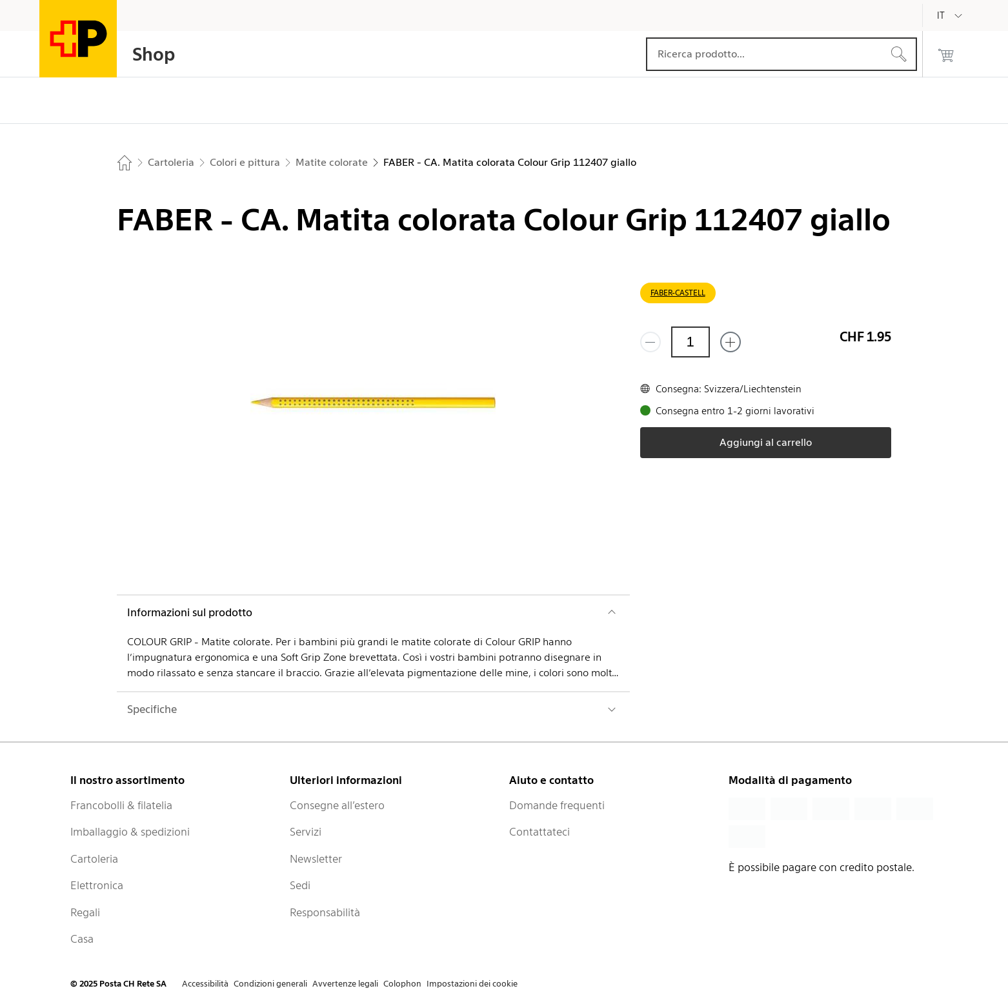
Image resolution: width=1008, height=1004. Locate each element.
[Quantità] (690, 341)
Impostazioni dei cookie (472, 984)
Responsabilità (325, 912)
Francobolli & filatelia (121, 805)
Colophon (402, 984)
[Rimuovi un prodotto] (650, 342)
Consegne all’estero (337, 805)
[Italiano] (950, 15)
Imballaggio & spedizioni (130, 831)
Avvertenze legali (345, 984)
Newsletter (316, 858)
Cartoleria (94, 858)
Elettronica (96, 885)
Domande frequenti (557, 805)
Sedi (300, 885)
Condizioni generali (270, 984)
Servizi (305, 831)
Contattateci (539, 831)
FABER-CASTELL (677, 292)
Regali (85, 912)
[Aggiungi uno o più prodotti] (730, 342)
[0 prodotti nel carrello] (946, 54)
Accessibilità (205, 984)
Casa (82, 938)
